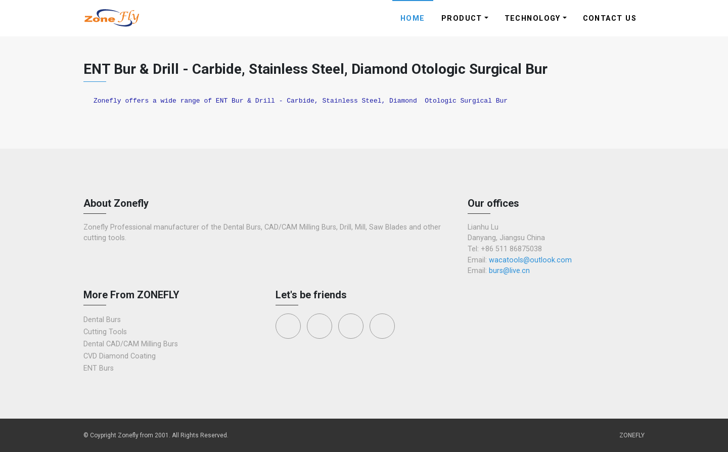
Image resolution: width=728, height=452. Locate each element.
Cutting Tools (105, 332)
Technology (533, 18)
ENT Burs (98, 368)
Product (461, 18)
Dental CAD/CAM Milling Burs (130, 344)
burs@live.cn (509, 270)
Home (412, 18)
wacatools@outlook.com (530, 260)
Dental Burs (102, 319)
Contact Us (609, 18)
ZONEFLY (632, 435)
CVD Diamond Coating (119, 356)
